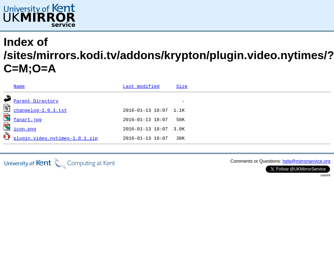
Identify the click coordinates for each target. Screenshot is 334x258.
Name (19, 86)
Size (181, 86)
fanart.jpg (28, 119)
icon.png (25, 128)
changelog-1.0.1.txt (40, 110)
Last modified (141, 86)
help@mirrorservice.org (306, 161)
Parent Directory (36, 100)
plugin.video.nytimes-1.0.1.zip (56, 138)
